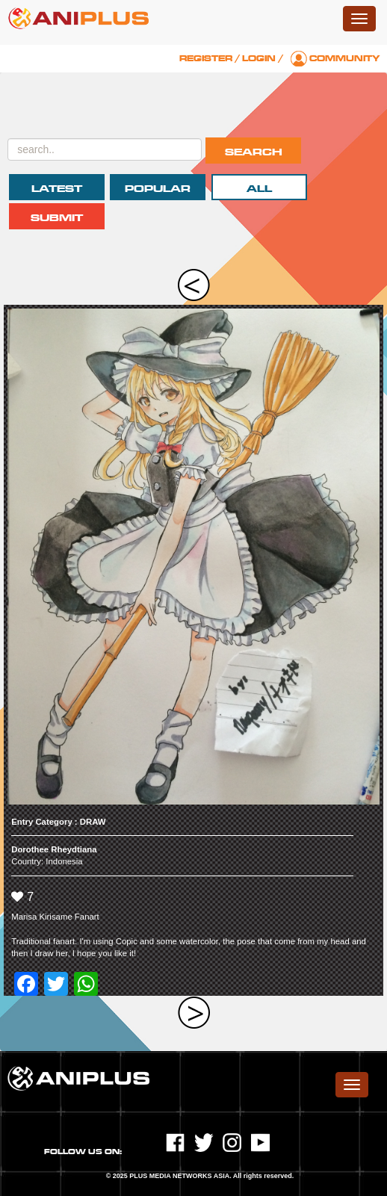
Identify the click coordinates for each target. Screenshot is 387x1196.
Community (344, 58)
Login (259, 58)
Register (205, 58)
